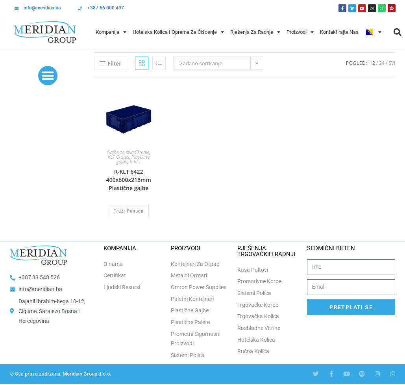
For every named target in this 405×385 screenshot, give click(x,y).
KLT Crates (118, 157)
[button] (48, 76)
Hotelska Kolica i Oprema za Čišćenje (178, 32)
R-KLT (135, 161)
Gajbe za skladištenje (128, 152)
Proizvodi (300, 32)
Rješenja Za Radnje (255, 32)
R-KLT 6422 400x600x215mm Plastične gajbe (128, 180)
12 (372, 63)
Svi (391, 63)
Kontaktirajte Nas (339, 32)
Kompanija (111, 32)
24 (382, 63)
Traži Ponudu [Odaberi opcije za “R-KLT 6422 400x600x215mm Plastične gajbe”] (128, 210)
